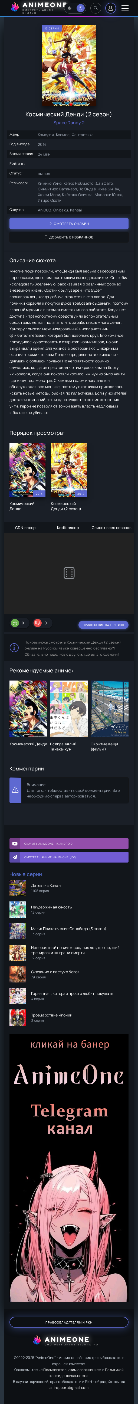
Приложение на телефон (103, 625)
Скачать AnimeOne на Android (48, 844)
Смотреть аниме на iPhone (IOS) (50, 857)
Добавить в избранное (69, 237)
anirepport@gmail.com (69, 1387)
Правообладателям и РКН (69, 1322)
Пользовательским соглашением (72, 1369)
